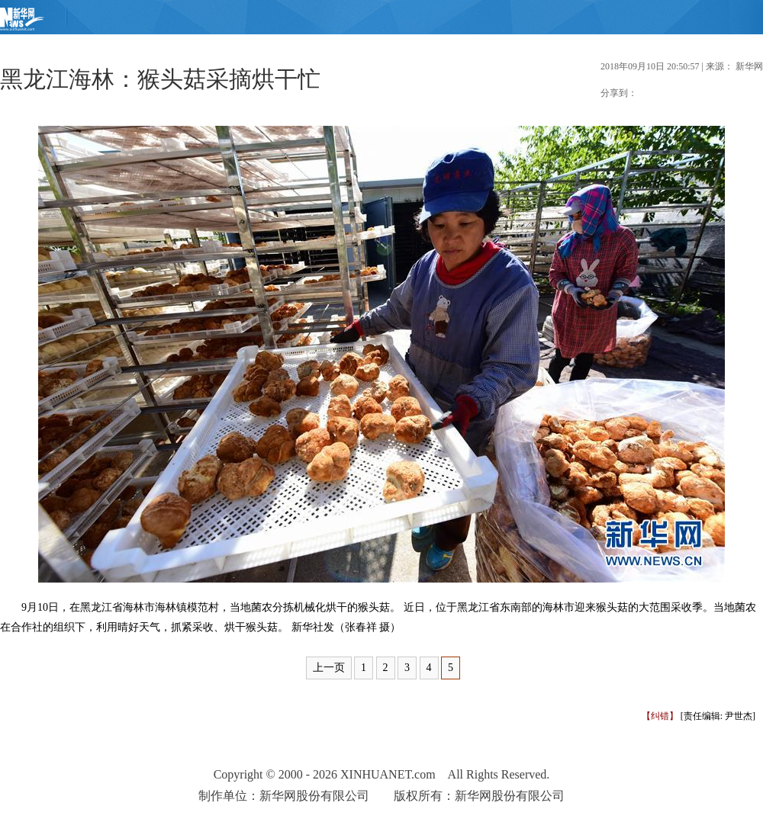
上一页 (329, 667)
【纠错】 (660, 716)
